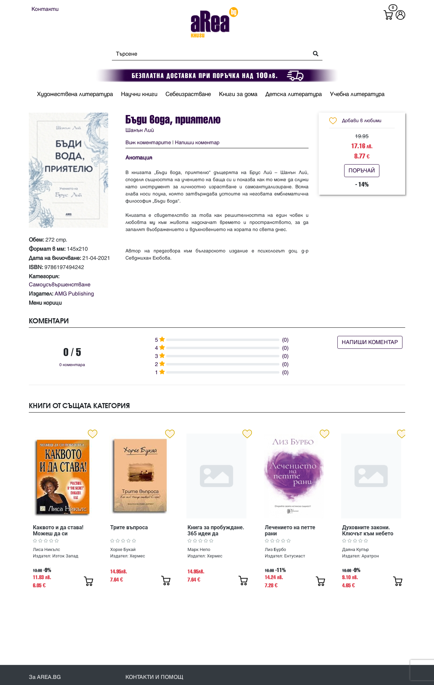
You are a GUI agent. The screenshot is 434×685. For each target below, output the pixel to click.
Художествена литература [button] (75, 94)
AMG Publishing (74, 293)
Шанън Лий (139, 130)
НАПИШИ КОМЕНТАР (370, 342)
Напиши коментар (197, 142)
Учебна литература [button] (357, 94)
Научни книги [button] (139, 94)
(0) (285, 340)
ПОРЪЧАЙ (362, 170)
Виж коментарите (148, 142)
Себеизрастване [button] (188, 94)
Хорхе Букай (123, 549)
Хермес (137, 555)
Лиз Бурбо (275, 549)
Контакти (45, 9)
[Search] (208, 53)
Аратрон (370, 555)
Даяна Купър (355, 549)
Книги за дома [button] (238, 94)
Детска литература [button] (293, 94)
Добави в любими (361, 120)
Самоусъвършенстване (60, 284)
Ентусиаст (294, 555)
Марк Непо (199, 549)
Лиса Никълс (46, 549)
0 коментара (72, 364)
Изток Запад (65, 555)
